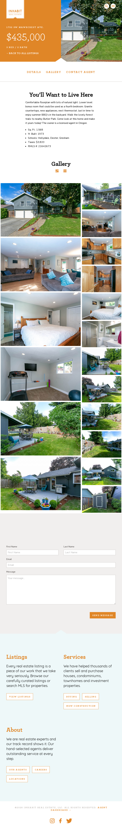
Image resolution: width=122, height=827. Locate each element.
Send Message (102, 615)
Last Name (69, 546)
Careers (41, 770)
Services (75, 657)
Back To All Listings (24, 53)
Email (9, 559)
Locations (17, 779)
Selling (90, 697)
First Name (11, 546)
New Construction (81, 706)
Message (10, 571)
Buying (71, 697)
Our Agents (18, 770)
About (14, 730)
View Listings (19, 697)
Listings (16, 657)
